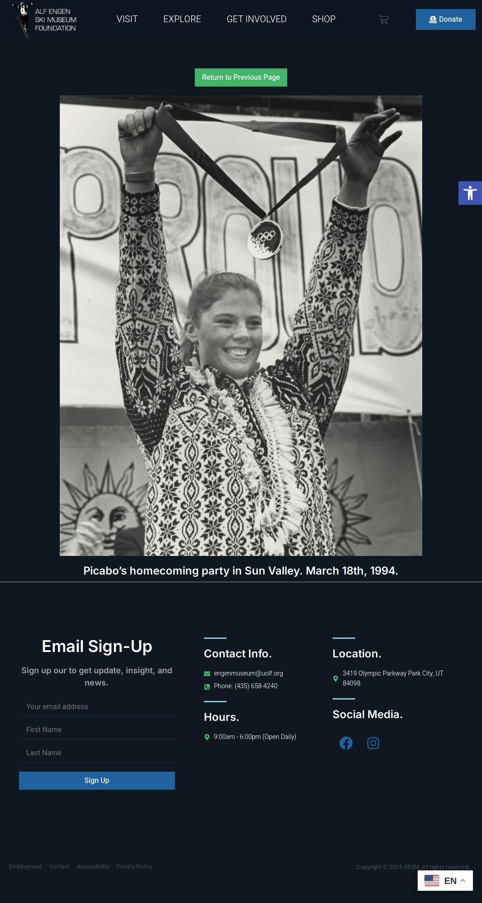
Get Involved (257, 19)
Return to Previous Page (241, 77)
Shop (324, 19)
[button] (470, 193)
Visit (127, 19)
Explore (182, 19)
